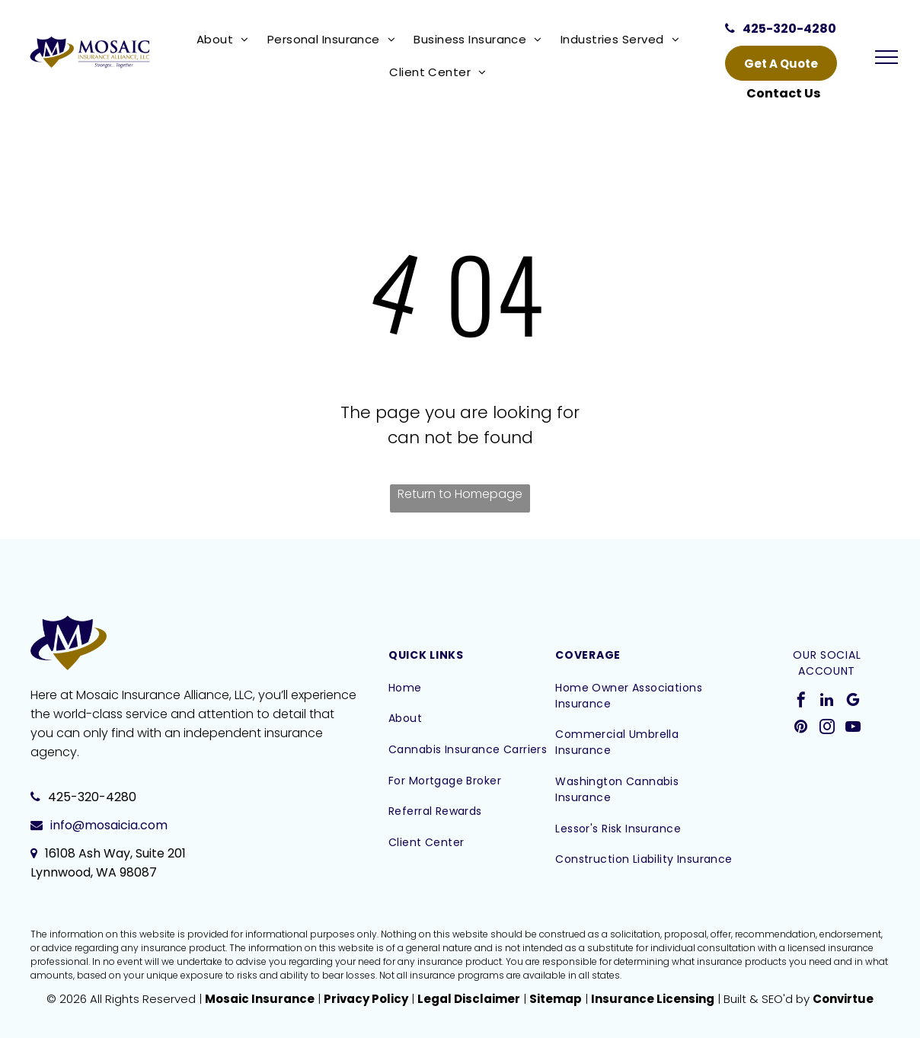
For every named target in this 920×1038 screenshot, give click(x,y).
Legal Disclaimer (468, 999)
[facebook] (801, 701)
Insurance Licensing (652, 999)
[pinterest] (801, 728)
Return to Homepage (460, 494)
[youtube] (853, 728)
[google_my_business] (853, 701)
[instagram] (827, 728)
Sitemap (555, 999)
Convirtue (843, 999)
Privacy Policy (366, 999)
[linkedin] (827, 701)
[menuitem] (225, 39)
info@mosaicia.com (109, 825)
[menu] (886, 57)
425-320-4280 (92, 797)
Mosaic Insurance (260, 999)
